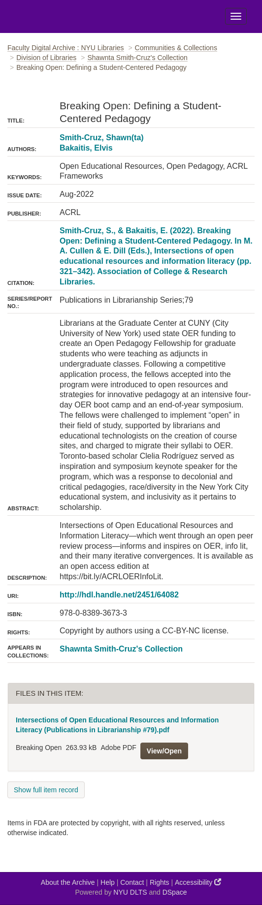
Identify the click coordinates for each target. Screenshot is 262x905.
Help (107, 882)
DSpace (175, 892)
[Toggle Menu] (236, 16)
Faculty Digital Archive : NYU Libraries (65, 48)
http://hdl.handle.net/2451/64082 (119, 595)
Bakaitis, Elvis (86, 148)
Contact (132, 882)
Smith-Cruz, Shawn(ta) (102, 137)
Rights (159, 882)
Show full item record (46, 790)
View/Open (164, 751)
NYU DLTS (130, 892)
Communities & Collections (176, 48)
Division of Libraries (46, 58)
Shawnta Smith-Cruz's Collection (137, 58)
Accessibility (198, 882)
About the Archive (68, 882)
